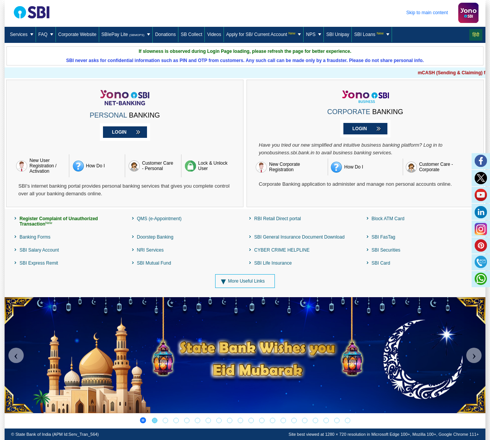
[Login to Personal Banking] (125, 132)
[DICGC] (294, 420)
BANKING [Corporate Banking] (365, 112)
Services (21, 34)
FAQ (45, 34)
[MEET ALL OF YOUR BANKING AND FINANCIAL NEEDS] (326, 420)
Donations (165, 34)
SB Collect (191, 34)
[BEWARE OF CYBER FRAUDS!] (337, 420)
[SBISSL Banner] (229, 420)
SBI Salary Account (39, 250)
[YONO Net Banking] (165, 420)
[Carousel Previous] (16, 355)
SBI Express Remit (39, 263)
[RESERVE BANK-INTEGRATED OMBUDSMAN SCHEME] (304, 420)
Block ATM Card (388, 218)
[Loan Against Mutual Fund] (240, 420)
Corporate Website (77, 34)
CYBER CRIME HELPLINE (282, 250)
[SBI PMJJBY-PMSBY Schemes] (283, 420)
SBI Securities (386, 250)
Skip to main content (427, 12)
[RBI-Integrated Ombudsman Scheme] (315, 420)
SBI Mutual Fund (154, 263)
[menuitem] (22, 35)
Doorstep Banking (155, 237)
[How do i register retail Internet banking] (97, 166)
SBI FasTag (383, 237)
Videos (214, 34)
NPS (313, 34)
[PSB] (272, 420)
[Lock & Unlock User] (209, 166)
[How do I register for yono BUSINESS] (365, 167)
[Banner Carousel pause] (143, 420)
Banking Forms (35, 237)
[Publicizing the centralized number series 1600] (197, 420)
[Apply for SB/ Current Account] (264, 34)
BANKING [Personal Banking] (125, 115)
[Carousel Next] (473, 355)
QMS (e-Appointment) (159, 218)
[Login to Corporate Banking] (365, 128)
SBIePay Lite (125, 34)
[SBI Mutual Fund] (208, 420)
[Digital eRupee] (262, 420)
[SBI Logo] (33, 12)
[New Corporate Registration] (290, 167)
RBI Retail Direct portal (277, 218)
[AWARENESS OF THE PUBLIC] (176, 420)
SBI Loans (371, 34)
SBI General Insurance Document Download (299, 237)
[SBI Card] (251, 420)
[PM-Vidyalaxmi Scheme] (219, 420)
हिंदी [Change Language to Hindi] (475, 35)
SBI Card (381, 263)
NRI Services (150, 250)
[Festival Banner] (154, 420)
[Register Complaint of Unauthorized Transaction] (69, 221)
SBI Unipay (337, 34)
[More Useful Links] (244, 281)
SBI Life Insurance (273, 263)
